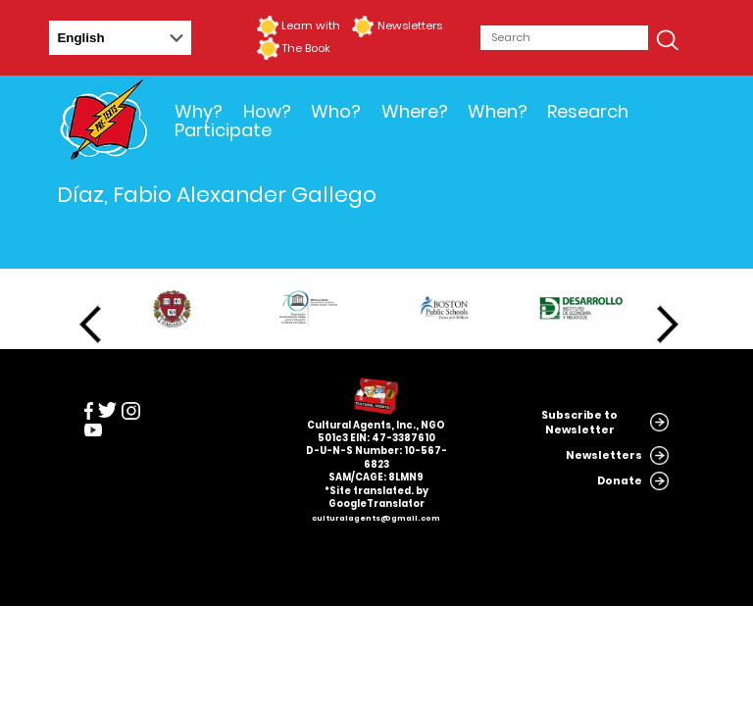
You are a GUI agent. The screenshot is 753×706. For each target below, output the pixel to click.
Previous (90, 324)
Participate (223, 130)
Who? (336, 111)
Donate (619, 481)
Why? (199, 111)
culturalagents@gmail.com (376, 518)
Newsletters (409, 25)
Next (667, 324)
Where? (414, 111)
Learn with (310, 25)
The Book (305, 48)
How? (267, 111)
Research (587, 111)
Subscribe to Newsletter (579, 422)
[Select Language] (120, 38)
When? (497, 111)
